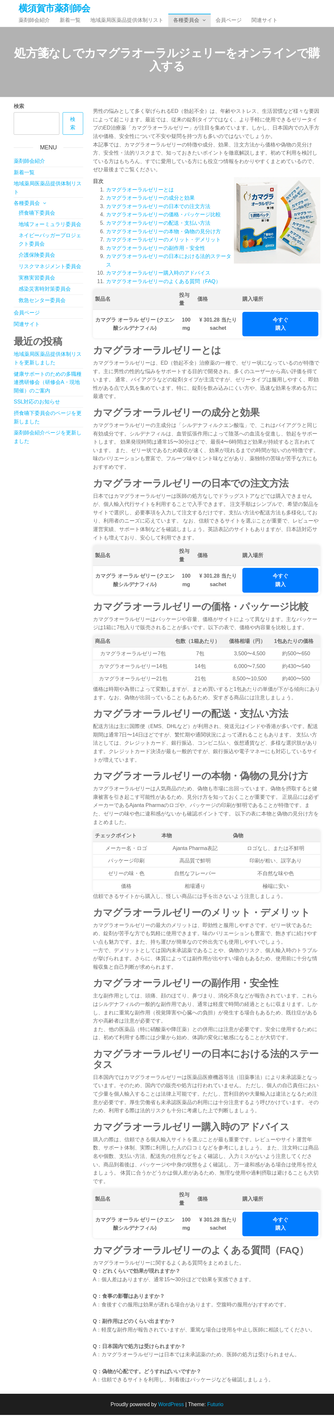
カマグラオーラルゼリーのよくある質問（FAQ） (163, 294)
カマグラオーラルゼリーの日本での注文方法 (158, 219)
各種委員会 (186, 26)
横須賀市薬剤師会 (54, 8)
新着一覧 (70, 26)
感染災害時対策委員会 (45, 302)
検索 (19, 119)
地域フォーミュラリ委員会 (50, 237)
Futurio (215, 1417)
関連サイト (264, 26)
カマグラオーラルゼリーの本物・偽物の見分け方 (163, 244)
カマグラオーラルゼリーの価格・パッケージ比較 (163, 227)
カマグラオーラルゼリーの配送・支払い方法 (158, 236)
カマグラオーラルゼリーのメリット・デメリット (163, 252)
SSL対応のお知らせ (37, 415)
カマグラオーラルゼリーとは (140, 202)
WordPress (171, 1417)
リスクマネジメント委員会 (50, 279)
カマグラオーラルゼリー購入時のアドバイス (158, 286)
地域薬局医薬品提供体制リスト (126, 26)
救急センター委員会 (42, 313)
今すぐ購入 (280, 337)
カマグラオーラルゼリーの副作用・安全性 (155, 261)
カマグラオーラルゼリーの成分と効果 (150, 211)
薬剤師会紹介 (34, 26)
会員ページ (229, 26)
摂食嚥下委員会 (37, 226)
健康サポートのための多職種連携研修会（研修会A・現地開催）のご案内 (48, 395)
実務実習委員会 (37, 291)
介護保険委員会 (37, 268)
